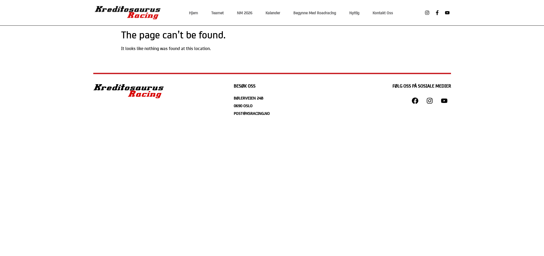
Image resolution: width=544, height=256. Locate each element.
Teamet (217, 12)
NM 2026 (244, 12)
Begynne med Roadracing (314, 12)
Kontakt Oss (383, 12)
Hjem (193, 12)
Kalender (273, 12)
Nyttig (354, 12)
